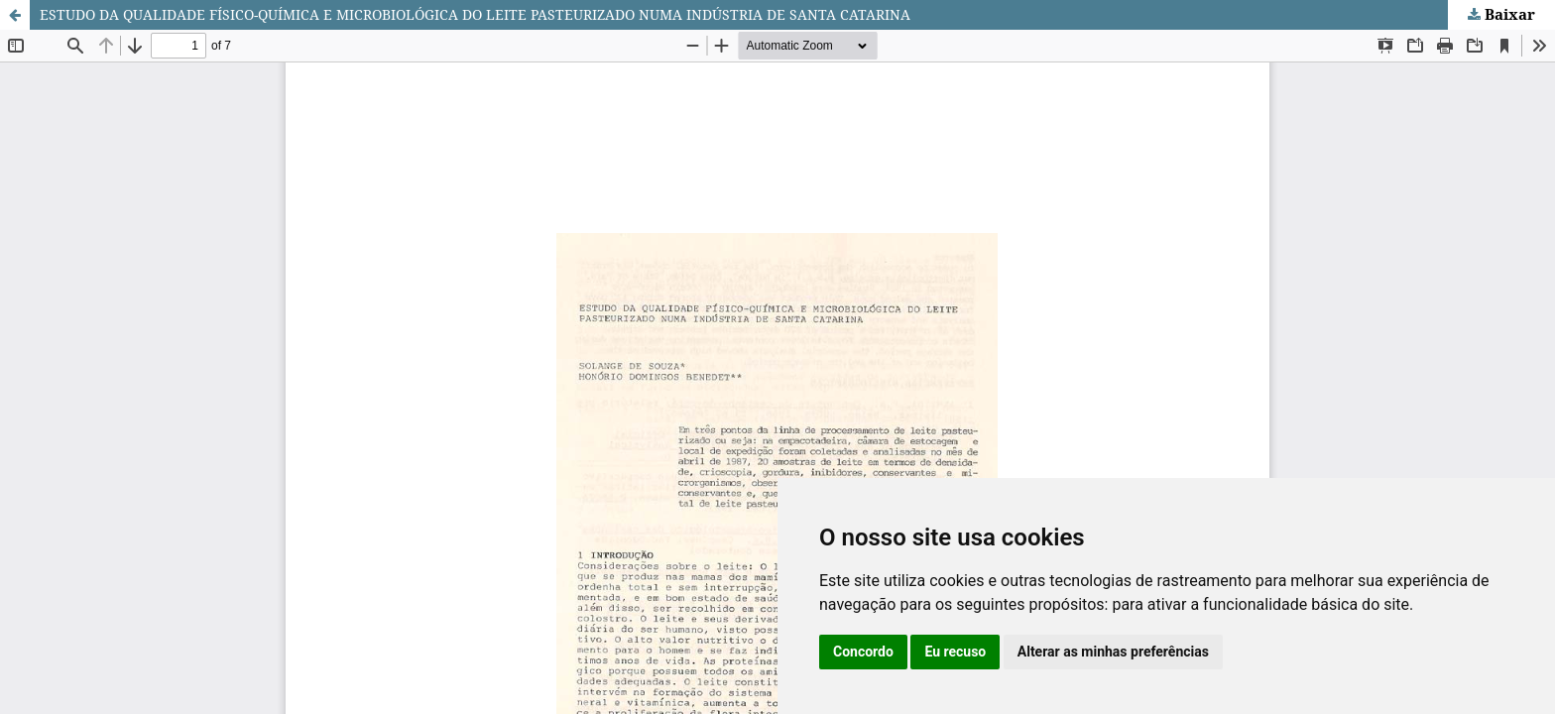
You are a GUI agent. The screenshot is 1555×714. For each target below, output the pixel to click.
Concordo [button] (863, 651)
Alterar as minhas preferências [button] (1113, 651)
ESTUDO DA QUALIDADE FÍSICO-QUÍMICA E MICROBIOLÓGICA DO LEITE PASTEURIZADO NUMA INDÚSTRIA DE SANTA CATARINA (475, 14)
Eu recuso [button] (955, 651)
